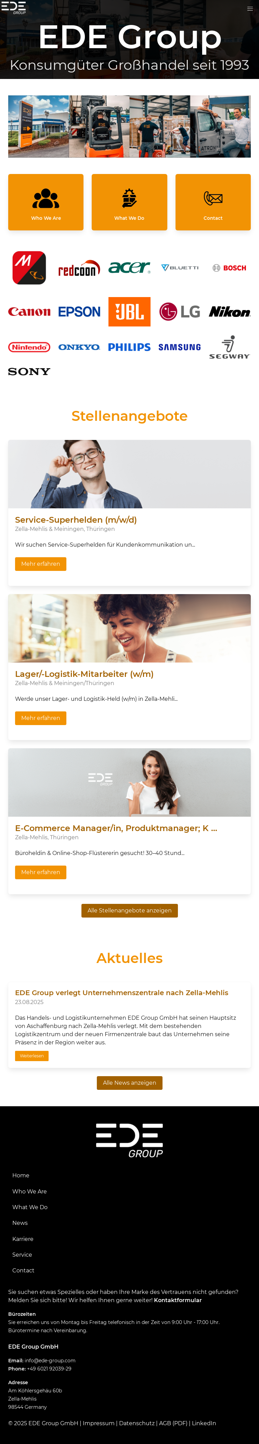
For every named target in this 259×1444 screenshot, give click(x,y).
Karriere (23, 1239)
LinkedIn (204, 1423)
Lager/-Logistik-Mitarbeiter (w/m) (84, 674)
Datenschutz (137, 1423)
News (20, 1223)
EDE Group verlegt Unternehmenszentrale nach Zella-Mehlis (121, 993)
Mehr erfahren (40, 564)
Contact (23, 1270)
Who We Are (29, 1191)
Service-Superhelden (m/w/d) (76, 520)
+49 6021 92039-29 (49, 1369)
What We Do (30, 1207)
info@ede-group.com (50, 1361)
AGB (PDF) (173, 1423)
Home (20, 1175)
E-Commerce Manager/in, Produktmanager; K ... (116, 828)
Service (22, 1255)
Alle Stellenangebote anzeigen (130, 910)
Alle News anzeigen (129, 1083)
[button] (250, 9)
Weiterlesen (32, 1055)
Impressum (99, 1423)
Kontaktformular (178, 1300)
